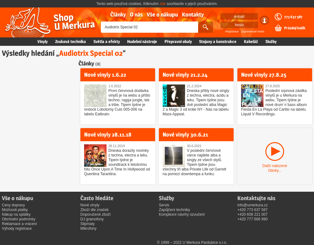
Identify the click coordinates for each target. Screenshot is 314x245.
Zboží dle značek (94, 210)
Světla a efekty (106, 41)
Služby (271, 41)
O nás (136, 14)
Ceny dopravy (13, 205)
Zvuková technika (70, 41)
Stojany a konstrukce (217, 41)
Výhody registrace (17, 228)
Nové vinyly (89, 205)
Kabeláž (251, 41)
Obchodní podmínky (18, 219)
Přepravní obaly (178, 41)
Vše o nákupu (162, 14)
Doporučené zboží (95, 214)
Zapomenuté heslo (252, 31)
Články (118, 14)
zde (163, 4)
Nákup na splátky (16, 214)
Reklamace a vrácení (19, 224)
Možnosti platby (15, 210)
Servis (164, 205)
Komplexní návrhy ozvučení (182, 214)
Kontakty (193, 14)
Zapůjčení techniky (174, 210)
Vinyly (42, 41)
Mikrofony (88, 228)
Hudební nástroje (142, 41)
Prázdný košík (294, 28)
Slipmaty (87, 224)
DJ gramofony (92, 219)
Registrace (232, 31)
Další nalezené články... (274, 168)
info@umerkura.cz (252, 205)
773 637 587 (293, 17)
